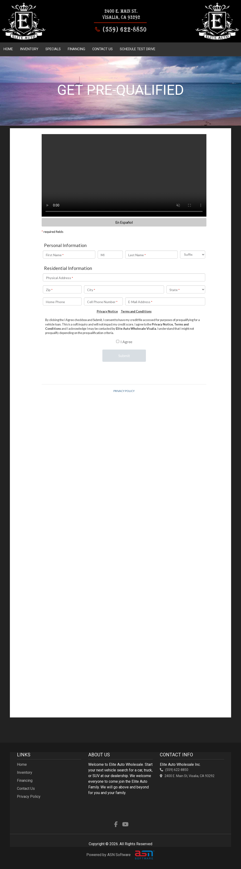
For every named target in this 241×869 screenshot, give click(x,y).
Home (8, 49)
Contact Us (102, 49)
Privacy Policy (28, 796)
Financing (76, 49)
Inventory (29, 49)
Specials (53, 49)
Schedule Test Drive (137, 49)
